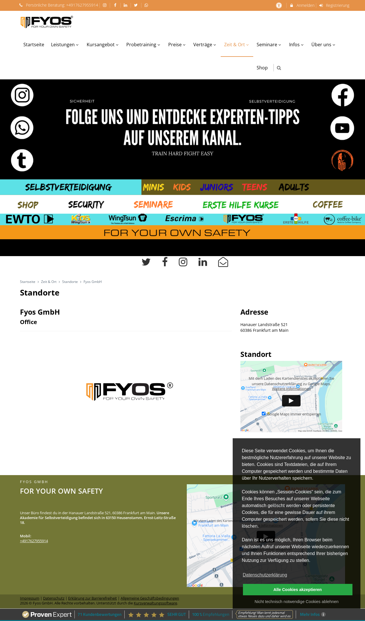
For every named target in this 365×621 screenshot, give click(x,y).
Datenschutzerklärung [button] (265, 574)
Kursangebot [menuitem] (103, 44)
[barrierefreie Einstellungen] (279, 5)
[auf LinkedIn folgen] (126, 5)
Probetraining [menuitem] (143, 44)
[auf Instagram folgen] (105, 5)
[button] (279, 68)
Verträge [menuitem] (205, 44)
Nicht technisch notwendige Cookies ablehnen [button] (296, 601)
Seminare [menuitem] (269, 44)
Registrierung (334, 5)
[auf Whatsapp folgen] (147, 5)
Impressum (29, 598)
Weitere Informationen (291, 388)
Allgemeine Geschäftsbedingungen (150, 598)
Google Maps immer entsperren (291, 414)
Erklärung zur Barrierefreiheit (92, 598)
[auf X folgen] (136, 5)
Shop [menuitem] (262, 68)
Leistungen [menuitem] (65, 44)
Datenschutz (53, 598)
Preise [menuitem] (177, 44)
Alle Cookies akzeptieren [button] (297, 589)
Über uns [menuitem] (323, 44)
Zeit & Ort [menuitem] (237, 44)
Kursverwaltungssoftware (155, 603)
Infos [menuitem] (297, 44)
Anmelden (302, 5)
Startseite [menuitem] (33, 44)
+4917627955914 (82, 5)
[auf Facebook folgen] (116, 5)
